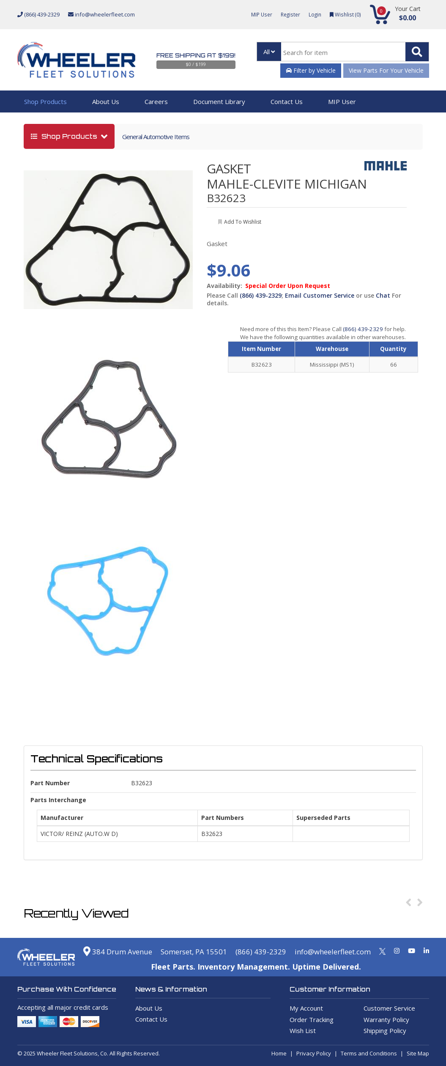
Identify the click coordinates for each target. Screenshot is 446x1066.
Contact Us (287, 101)
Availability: (224, 286)
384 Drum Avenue (101, 951)
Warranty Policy (386, 1019)
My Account (306, 1008)
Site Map (418, 1053)
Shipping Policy (385, 1030)
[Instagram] (396, 950)
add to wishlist (242, 221)
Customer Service (389, 1008)
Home (279, 1053)
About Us (105, 101)
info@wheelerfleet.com (101, 14)
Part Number (50, 783)
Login (313, 14)
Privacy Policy (313, 1053)
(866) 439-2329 (38, 14)
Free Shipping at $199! (195, 55)
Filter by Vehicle (311, 70)
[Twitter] (382, 950)
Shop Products (45, 101)
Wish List (303, 1030)
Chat (383, 295)
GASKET (229, 168)
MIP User (257, 14)
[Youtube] (411, 950)
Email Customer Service (319, 295)
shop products (65, 136)
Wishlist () (344, 14)
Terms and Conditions (369, 1053)
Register (287, 14)
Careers (156, 101)
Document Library (219, 101)
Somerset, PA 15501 (183, 951)
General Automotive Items (155, 136)
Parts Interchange (58, 800)
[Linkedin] (426, 950)
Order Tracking (312, 1019)
